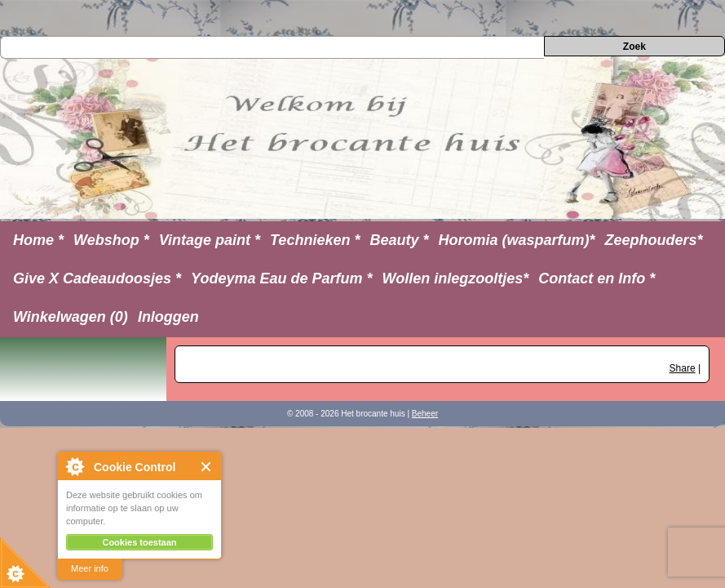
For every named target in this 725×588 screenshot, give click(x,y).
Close (206, 466)
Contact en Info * (596, 278)
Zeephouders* (654, 240)
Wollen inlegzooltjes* (455, 278)
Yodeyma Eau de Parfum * (281, 278)
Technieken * (315, 240)
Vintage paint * (209, 240)
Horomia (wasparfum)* (516, 240)
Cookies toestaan (139, 542)
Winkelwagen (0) (70, 317)
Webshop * (111, 240)
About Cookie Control (74, 466)
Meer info (89, 568)
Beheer (425, 413)
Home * (38, 240)
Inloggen (168, 317)
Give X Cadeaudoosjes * (97, 278)
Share (683, 368)
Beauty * (398, 240)
